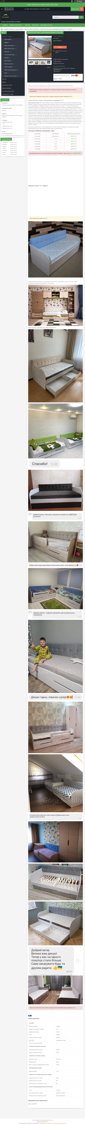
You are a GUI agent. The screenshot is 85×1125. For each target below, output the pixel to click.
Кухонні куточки (8, 63)
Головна (5, 25)
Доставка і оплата (46, 25)
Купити (60, 47)
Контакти (35, 25)
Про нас (27, 25)
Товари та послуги (15, 25)
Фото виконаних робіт (8, 91)
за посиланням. (50, 283)
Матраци (6, 51)
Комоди (6, 57)
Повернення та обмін (7, 94)
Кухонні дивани (8, 67)
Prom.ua (51, 1120)
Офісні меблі (7, 60)
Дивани (6, 42)
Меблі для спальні (9, 45)
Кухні (5, 73)
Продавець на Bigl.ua (42, 1121)
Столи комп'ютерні (9, 54)
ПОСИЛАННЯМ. (76, 153)
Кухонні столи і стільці (10, 76)
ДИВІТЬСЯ (73, 136)
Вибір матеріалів (6, 88)
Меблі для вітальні (9, 48)
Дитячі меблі (19, 29)
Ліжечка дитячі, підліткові (31, 29)
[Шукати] (81, 17)
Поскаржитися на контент (45, 1123)
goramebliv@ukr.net (7, 133)
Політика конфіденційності (59, 1123)
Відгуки (4, 82)
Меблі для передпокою (10, 70)
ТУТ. (46, 218)
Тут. (72, 96)
